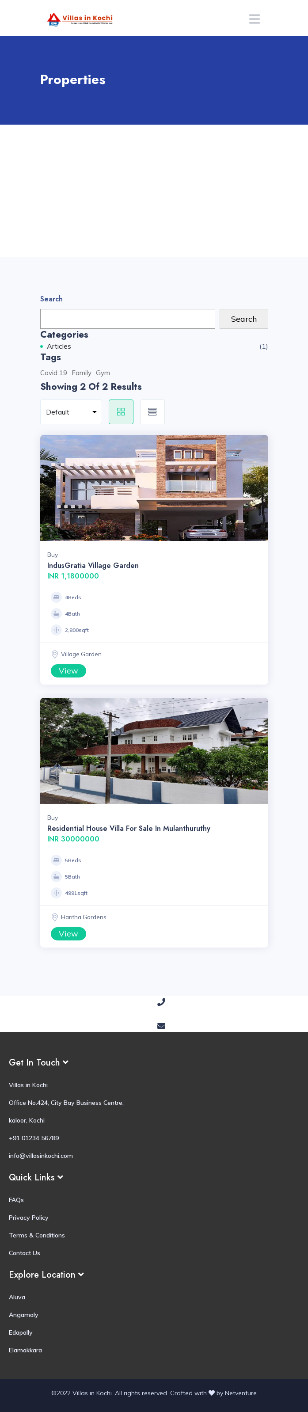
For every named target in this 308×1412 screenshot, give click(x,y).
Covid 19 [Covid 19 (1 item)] (53, 373)
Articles (59, 346)
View (68, 671)
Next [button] (259, 488)
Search (51, 299)
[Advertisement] (154, 191)
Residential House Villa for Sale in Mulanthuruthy (128, 828)
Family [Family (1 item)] (81, 373)
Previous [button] (49, 488)
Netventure (241, 1393)
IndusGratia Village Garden (93, 565)
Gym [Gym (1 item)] (103, 373)
